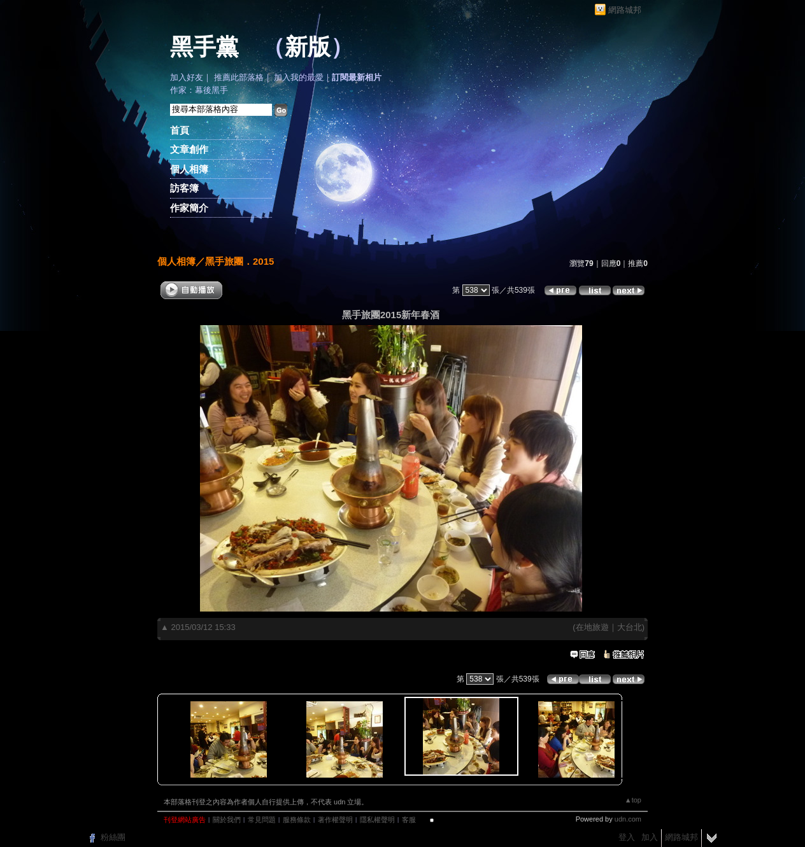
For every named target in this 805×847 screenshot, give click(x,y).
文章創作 (189, 149)
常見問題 (262, 819)
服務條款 (297, 819)
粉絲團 (113, 837)
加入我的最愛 (299, 77)
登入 (626, 837)
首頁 (179, 130)
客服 (409, 819)
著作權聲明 (335, 819)
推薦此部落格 (239, 77)
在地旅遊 (592, 627)
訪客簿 (184, 188)
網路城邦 (624, 10)
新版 (308, 47)
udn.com (628, 819)
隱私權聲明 (377, 819)
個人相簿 (189, 169)
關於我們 (227, 819)
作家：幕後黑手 (199, 90)
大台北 (629, 627)
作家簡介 (189, 207)
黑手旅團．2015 (239, 261)
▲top (633, 800)
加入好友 (186, 77)
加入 (649, 837)
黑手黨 (204, 47)
